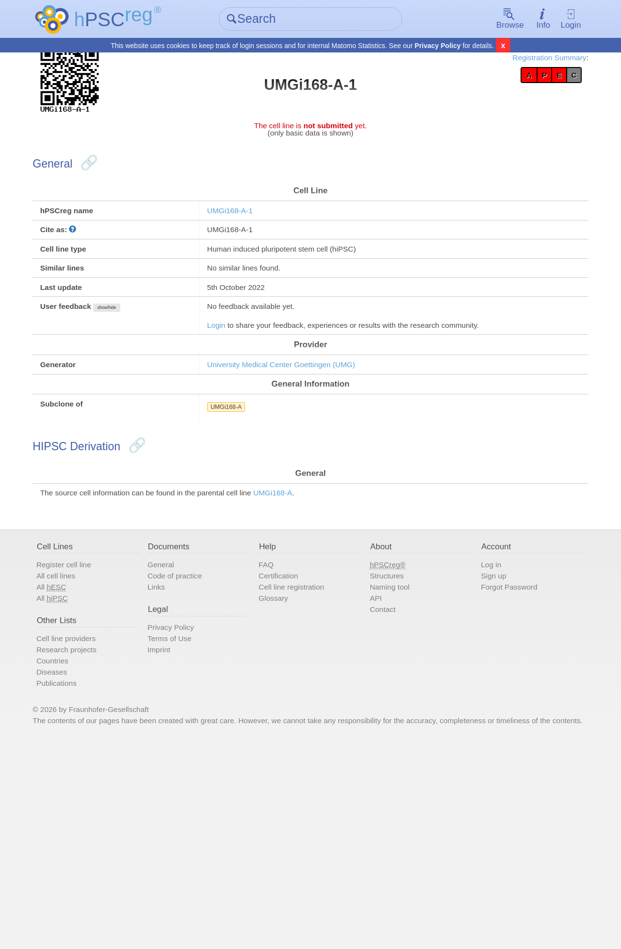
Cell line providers (112, 801)
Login (535, 19)
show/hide (165, 370)
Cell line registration (309, 734)
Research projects (113, 815)
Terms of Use (199, 801)
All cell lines (99, 719)
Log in (473, 704)
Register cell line (109, 704)
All (93, 734)
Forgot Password (497, 734)
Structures (386, 719)
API (371, 748)
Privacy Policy (438, 47)
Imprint (185, 815)
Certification (292, 719)
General (187, 704)
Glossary (286, 748)
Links (181, 734)
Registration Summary (501, 63)
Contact (380, 763)
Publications (100, 859)
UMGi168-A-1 (253, 244)
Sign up (476, 719)
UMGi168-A (248, 512)
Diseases (94, 844)
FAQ (276, 704)
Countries (94, 830)
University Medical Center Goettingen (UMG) (320, 458)
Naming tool (390, 734)
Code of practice (205, 719)
